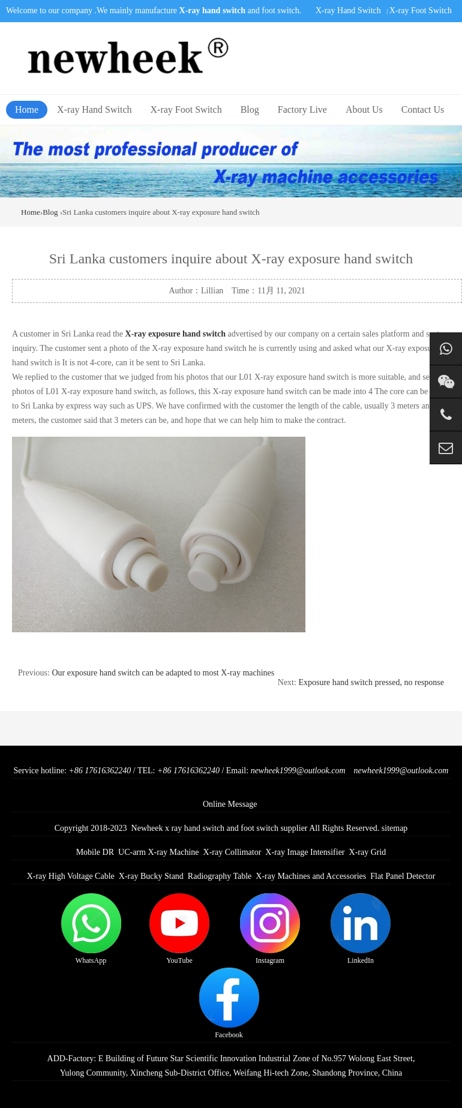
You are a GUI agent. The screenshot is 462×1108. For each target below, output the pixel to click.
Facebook (229, 1003)
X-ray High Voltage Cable (71, 876)
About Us (364, 109)
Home (26, 109)
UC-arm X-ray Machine (158, 852)
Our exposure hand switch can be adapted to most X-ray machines (163, 672)
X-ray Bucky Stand (151, 876)
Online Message (230, 804)
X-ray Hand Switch (348, 10)
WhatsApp (91, 929)
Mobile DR (95, 852)
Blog (250, 109)
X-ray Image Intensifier (304, 852)
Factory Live (302, 109)
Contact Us (423, 109)
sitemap (395, 828)
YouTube (179, 929)
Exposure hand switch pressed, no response (371, 682)
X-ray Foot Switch (420, 10)
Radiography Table (219, 876)
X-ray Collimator (232, 852)
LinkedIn (361, 929)
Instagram (270, 929)
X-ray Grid (367, 852)
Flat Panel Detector (402, 876)
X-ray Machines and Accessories (311, 876)
